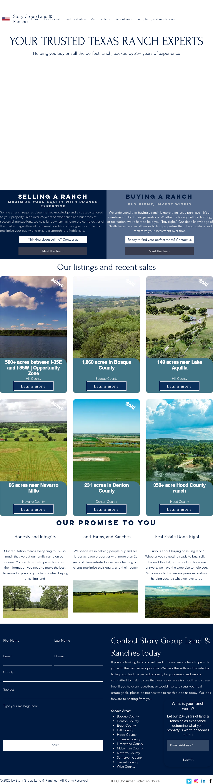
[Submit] (53, 745)
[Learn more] (33, 386)
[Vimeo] (188, 781)
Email (7, 656)
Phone (58, 656)
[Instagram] (196, 781)
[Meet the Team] (52, 251)
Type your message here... (21, 705)
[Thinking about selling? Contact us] (53, 239)
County (8, 672)
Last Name (62, 640)
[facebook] (210, 781)
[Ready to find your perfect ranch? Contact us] (159, 239)
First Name (11, 640)
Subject (8, 689)
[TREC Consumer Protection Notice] (134, 781)
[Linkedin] (203, 781)
